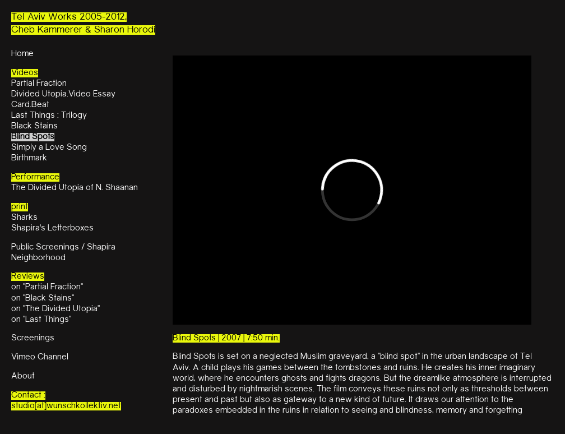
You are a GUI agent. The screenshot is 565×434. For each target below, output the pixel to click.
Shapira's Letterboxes (52, 228)
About (23, 376)
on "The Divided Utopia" (55, 309)
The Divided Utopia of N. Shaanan (74, 188)
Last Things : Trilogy (49, 116)
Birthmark (29, 158)
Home (22, 54)
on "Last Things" (41, 320)
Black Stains (34, 126)
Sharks (24, 218)
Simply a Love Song (49, 148)
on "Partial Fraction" (47, 287)
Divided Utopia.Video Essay (63, 94)
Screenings (32, 338)
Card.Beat (30, 105)
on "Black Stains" (42, 298)
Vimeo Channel (39, 357)
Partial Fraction (39, 84)
